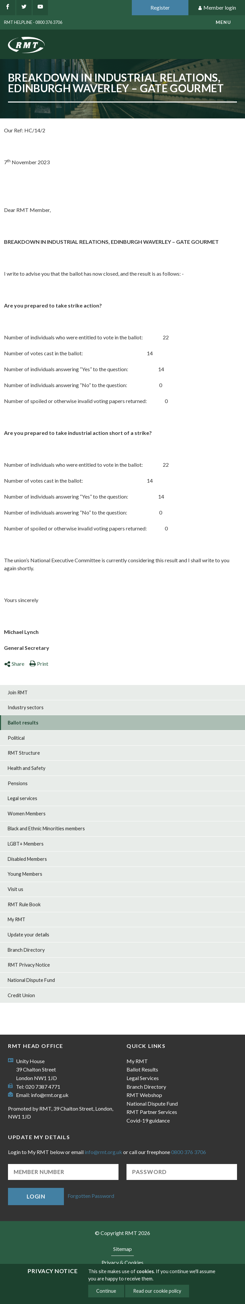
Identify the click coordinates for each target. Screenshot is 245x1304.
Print (38, 663)
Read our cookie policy (157, 1291)
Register (160, 7)
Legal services (22, 798)
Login (36, 1196)
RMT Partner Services (151, 1112)
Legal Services (142, 1078)
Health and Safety (26, 768)
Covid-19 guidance (148, 1120)
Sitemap (122, 1249)
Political (16, 738)
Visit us (15, 889)
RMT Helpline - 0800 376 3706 (33, 22)
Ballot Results (142, 1069)
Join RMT (18, 692)
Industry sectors (26, 707)
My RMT (16, 919)
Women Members (27, 813)
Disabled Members (27, 859)
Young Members (25, 874)
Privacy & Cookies (122, 1262)
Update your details (28, 934)
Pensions (18, 783)
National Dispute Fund (31, 980)
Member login (217, 7)
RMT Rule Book (24, 904)
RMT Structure (24, 753)
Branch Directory (26, 950)
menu (223, 22)
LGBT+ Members (26, 844)
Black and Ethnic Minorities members (46, 828)
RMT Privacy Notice (29, 965)
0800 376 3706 (188, 1152)
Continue (106, 1291)
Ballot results (23, 722)
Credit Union (21, 995)
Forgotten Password (91, 1196)
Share (14, 663)
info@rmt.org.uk (50, 1095)
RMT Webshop (144, 1095)
